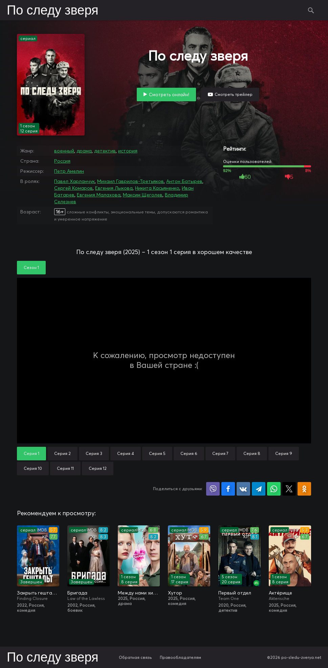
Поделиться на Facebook (228, 489)
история (127, 151)
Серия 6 (188, 453)
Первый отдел (234, 593)
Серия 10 (33, 468)
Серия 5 (157, 453)
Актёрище (280, 593)
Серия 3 (94, 453)
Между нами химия (139, 593)
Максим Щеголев (142, 195)
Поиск (311, 10)
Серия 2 (62, 453)
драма (84, 151)
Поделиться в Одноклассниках (304, 489)
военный (64, 151)
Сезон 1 (31, 267)
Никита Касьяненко (157, 188)
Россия (62, 161)
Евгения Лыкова (114, 188)
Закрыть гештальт (38, 593)
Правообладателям (180, 657)
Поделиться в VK (243, 489)
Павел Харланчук (74, 181)
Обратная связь (135, 657)
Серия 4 (125, 453)
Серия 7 (220, 453)
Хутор (175, 593)
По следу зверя (53, 10)
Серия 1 (31, 453)
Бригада (77, 593)
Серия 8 (251, 453)
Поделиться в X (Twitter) (289, 489)
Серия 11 (65, 468)
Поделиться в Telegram (258, 489)
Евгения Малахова (99, 195)
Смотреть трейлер (234, 94)
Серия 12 (98, 468)
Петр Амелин (69, 171)
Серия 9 (283, 453)
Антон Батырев (184, 181)
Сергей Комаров (73, 188)
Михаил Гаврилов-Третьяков (130, 181)
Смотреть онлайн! (169, 94)
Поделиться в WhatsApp (274, 489)
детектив (105, 151)
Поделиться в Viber (213, 489)
